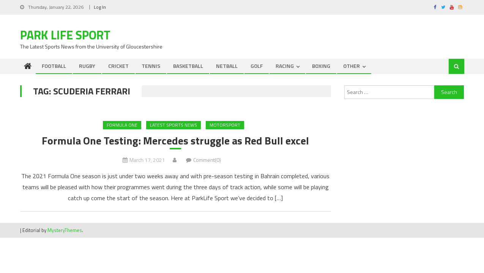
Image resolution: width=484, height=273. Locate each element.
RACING (285, 66)
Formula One (122, 125)
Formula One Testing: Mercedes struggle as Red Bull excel (175, 140)
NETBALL (227, 66)
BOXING (321, 66)
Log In (100, 7)
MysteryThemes (64, 230)
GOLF (257, 66)
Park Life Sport (65, 35)
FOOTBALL (54, 66)
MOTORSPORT (225, 125)
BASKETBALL (188, 66)
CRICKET (118, 66)
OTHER (351, 66)
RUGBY (87, 66)
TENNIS (151, 66)
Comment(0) (207, 160)
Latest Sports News (173, 125)
